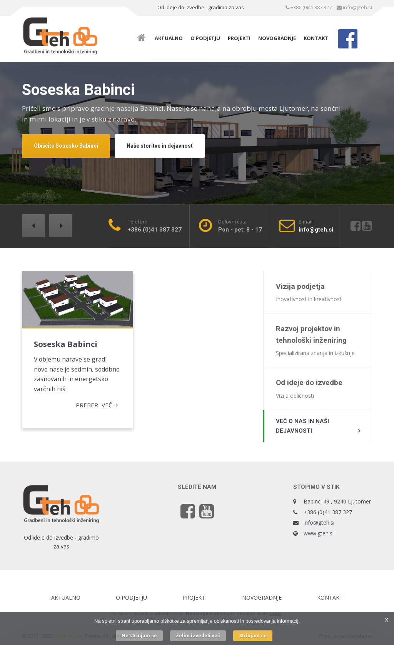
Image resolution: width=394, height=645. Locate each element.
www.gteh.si (319, 533)
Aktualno (169, 38)
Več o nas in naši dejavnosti (302, 426)
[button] (33, 225)
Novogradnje (277, 38)
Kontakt (316, 38)
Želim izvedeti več (198, 635)
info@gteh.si (354, 7)
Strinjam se (253, 635)
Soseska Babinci (65, 343)
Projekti (239, 38)
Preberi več (91, 404)
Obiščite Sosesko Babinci (66, 146)
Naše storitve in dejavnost (160, 146)
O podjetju (205, 38)
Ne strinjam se (139, 635)
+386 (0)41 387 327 (308, 7)
